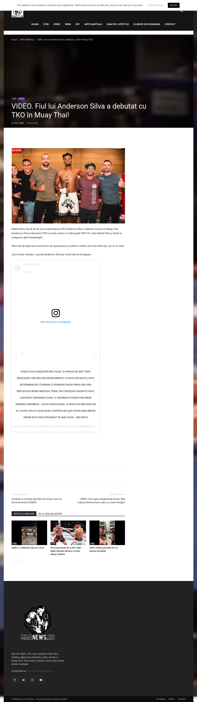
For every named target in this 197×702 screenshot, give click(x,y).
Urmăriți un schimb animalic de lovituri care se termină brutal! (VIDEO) (37, 501)
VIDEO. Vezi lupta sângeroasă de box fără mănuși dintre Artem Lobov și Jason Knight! (101, 501)
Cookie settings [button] (155, 5)
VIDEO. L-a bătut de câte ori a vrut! (28, 548)
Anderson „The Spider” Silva (55, 426)
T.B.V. (21, 123)
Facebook (161, 699)
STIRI (46, 24)
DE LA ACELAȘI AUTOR (50, 514)
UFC (77, 24)
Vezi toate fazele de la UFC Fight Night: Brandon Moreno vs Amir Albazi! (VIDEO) (66, 551)
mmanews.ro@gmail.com (40, 670)
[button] (182, 11)
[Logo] (17, 11)
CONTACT (170, 24)
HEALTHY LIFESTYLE (118, 24)
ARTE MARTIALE (93, 24)
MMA (68, 24)
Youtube (181, 699)
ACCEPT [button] (174, 5)
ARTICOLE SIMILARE (24, 514)
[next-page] (19, 561)
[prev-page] (14, 561)
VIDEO (56, 24)
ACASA (35, 24)
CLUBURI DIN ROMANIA (146, 24)
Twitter (171, 699)
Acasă (14, 39)
